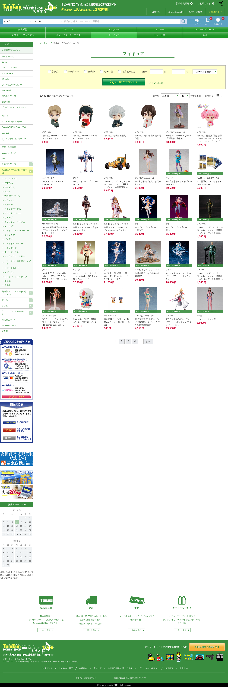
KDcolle (5, 79)
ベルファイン (10, 248)
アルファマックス (12, 209)
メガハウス (9, 272)
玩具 (205, 35)
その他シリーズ (9, 164)
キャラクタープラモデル (68, 35)
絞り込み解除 (156, 83)
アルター (8, 204)
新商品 (55, 71)
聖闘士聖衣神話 (9, 147)
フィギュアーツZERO (12, 85)
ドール (5, 300)
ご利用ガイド (206, 3)
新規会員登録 (184, 3)
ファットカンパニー (13, 243)
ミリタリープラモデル (23, 35)
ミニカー (159, 29)
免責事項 (169, 668)
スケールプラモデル (205, 29)
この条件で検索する (124, 82)
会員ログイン (215, 11)
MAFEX (5, 133)
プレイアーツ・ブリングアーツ (14, 108)
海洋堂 (7, 285)
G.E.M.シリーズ (9, 153)
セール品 (108, 71)
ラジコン (68, 29)
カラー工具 (159, 35)
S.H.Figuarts (7, 73)
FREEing (8, 183)
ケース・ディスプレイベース (14, 312)
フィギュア (114, 35)
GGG (4, 158)
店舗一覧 (156, 11)
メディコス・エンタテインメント (17, 262)
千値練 (7, 281)
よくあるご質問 (176, 11)
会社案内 (83, 668)
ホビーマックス (11, 252)
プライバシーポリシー (149, 668)
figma (4, 62)
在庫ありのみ (129, 71)
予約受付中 (73, 71)
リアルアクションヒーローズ (14, 140)
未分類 (5, 331)
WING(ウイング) (12, 196)
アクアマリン (10, 200)
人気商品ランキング (11, 50)
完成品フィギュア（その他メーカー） (14, 293)
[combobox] (48, 21)
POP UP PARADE (10, 67)
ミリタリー (114, 29)
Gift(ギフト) (9, 187)
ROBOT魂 (6, 90)
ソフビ (5, 305)
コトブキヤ (9, 235)
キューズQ (9, 226)
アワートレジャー (12, 213)
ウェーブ (8, 217)
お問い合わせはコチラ (207, 647)
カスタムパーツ (9, 320)
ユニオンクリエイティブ (15, 276)
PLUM (7, 191)
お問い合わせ (195, 11)
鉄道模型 (22, 29)
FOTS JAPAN (10, 178)
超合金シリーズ (9, 96)
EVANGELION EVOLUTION (14, 127)
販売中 (91, 71)
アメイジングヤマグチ (12, 121)
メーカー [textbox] (38, 21)
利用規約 (184, 668)
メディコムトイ (11, 268)
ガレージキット (9, 325)
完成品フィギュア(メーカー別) (14, 171)
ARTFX (5, 116)
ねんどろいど (8, 56)
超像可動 (6, 102)
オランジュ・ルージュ (14, 222)
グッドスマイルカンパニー (16, 230)
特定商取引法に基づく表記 (120, 668)
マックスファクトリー (14, 256)
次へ (148, 341)
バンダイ (8, 239)
